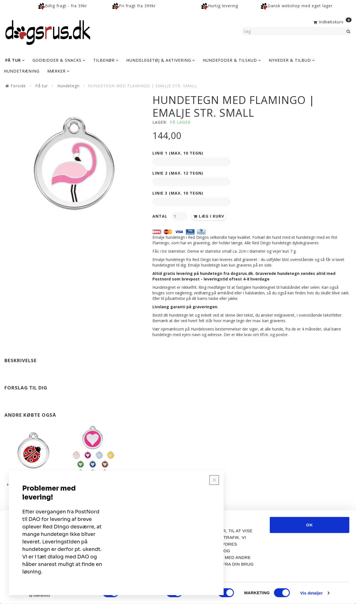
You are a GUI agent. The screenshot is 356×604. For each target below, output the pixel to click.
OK (309, 525)
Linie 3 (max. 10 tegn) (177, 193)
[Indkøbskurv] (332, 21)
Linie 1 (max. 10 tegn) (177, 153)
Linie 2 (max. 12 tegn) (177, 173)
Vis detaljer (311, 593)
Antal (160, 216)
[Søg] (348, 31)
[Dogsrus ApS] (48, 32)
